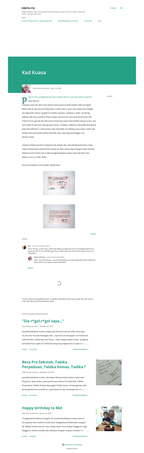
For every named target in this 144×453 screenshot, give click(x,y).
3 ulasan (32, 436)
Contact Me (88, 21)
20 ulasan (33, 395)
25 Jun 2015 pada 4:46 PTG (41, 246)
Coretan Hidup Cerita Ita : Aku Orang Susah (37, 21)
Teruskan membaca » (80, 349)
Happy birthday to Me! (42, 407)
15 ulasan (33, 349)
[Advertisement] (72, 38)
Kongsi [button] (109, 96)
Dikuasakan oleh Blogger (72, 445)
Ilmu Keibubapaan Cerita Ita (68, 21)
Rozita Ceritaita (39, 257)
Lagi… (100, 21)
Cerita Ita (28, 8)
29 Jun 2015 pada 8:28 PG (55, 257)
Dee (29, 246)
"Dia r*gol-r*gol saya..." (43, 320)
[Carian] (113, 8)
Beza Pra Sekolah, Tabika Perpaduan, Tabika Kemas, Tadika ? (54, 364)
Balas (30, 268)
